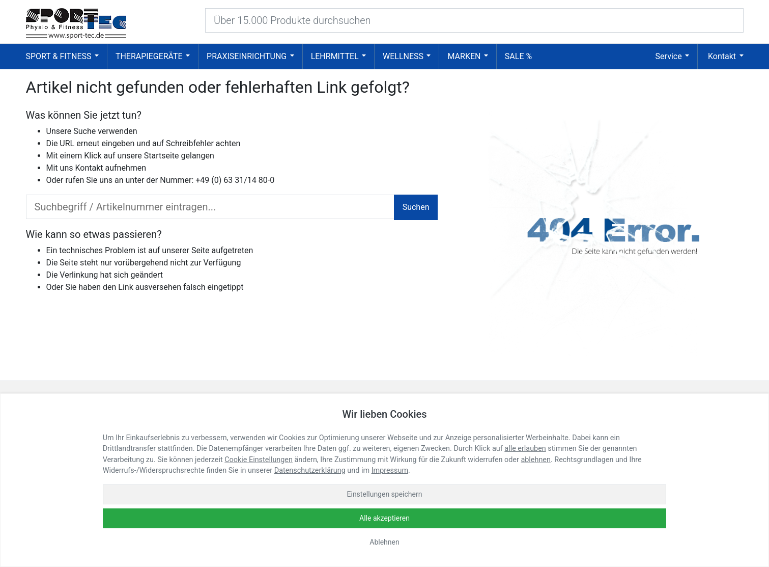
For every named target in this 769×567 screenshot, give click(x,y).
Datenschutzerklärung (310, 470)
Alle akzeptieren (384, 518)
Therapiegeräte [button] (149, 56)
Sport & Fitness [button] (59, 56)
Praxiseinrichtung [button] (247, 56)
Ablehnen (384, 542)
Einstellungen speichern (384, 494)
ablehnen (536, 459)
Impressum (390, 470)
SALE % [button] (518, 56)
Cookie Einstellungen (258, 459)
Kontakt (89, 168)
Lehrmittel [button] (335, 56)
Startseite (161, 155)
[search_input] (210, 207)
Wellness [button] (403, 56)
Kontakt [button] (722, 56)
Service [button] (669, 56)
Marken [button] (463, 56)
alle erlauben (525, 448)
